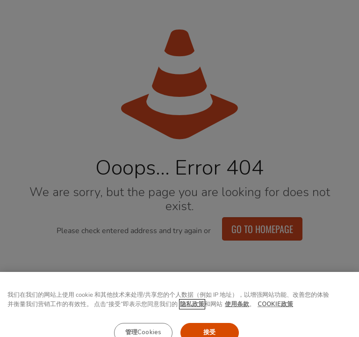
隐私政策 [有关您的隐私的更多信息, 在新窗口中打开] (192, 312)
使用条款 (237, 312)
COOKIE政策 (275, 312)
